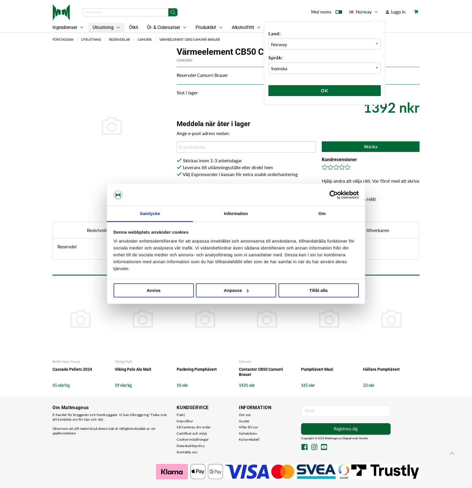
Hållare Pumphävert (381, 369)
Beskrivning (98, 230)
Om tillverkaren (373, 230)
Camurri (145, 39)
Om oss (245, 415)
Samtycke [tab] (150, 213)
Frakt (181, 415)
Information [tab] (236, 213)
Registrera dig (346, 428)
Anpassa (236, 290)
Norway (364, 12)
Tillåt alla (318, 290)
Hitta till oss (248, 427)
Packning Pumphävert (197, 369)
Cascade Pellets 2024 (72, 369)
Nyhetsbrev (248, 433)
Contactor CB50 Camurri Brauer (261, 372)
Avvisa (154, 290)
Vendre (363, 438)
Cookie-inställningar (192, 439)
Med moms (326, 13)
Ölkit (133, 27)
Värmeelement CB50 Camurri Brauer (189, 39)
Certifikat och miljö (192, 433)
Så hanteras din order (193, 427)
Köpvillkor (185, 421)
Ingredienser (68, 27)
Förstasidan (62, 39)
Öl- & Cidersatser (167, 27)
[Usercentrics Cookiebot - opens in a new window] (334, 195)
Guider (244, 421)
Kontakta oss (187, 452)
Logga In (395, 11)
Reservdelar (119, 39)
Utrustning (107, 27)
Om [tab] (321, 213)
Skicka (370, 146)
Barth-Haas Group (66, 361)
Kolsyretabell (249, 439)
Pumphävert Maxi (317, 369)
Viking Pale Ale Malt (133, 369)
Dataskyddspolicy (191, 446)
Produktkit (210, 27)
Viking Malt (123, 361)
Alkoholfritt (247, 27)
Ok (324, 90)
